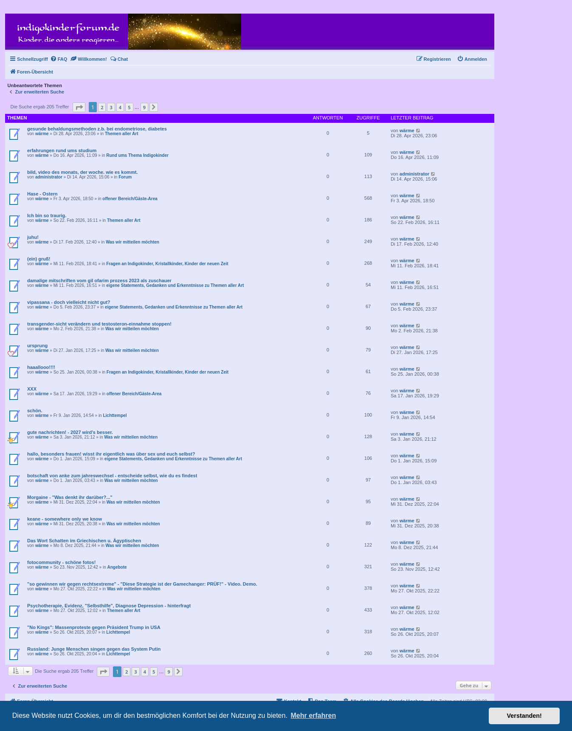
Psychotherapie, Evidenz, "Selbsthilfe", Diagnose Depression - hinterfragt (109, 605)
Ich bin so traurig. (46, 215)
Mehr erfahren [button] (313, 715)
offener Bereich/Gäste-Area (130, 198)
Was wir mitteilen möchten (132, 242)
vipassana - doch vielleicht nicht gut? (68, 302)
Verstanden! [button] (524, 715)
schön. (34, 410)
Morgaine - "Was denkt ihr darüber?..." (70, 497)
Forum (125, 177)
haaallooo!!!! (41, 367)
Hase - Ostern (42, 193)
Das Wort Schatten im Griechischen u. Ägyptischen (84, 540)
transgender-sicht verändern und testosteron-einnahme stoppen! (99, 323)
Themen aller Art (121, 133)
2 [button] (102, 107)
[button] (79, 107)
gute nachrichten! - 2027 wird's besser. (70, 432)
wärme (42, 133)
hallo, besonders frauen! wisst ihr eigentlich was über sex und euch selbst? (111, 453)
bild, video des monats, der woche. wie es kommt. (82, 172)
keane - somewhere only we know (64, 518)
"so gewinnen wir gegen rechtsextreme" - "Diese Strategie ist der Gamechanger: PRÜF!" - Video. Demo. (142, 583)
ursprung (37, 345)
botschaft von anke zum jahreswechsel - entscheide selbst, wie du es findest (112, 475)
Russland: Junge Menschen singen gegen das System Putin (94, 649)
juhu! (33, 237)
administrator (48, 177)
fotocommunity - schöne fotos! (61, 562)
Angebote (117, 567)
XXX (32, 388)
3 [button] (111, 107)
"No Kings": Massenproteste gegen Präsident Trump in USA (94, 627)
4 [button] (120, 107)
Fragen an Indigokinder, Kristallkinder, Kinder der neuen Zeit (167, 263)
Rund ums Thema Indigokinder (137, 155)
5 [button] (129, 107)
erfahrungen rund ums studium (61, 150)
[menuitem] (59, 59)
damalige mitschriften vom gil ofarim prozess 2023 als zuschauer (99, 280)
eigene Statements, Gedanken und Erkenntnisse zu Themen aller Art (175, 285)
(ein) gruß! (38, 258)
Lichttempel (115, 415)
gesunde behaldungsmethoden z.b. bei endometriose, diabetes (97, 128)
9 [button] (144, 107)
